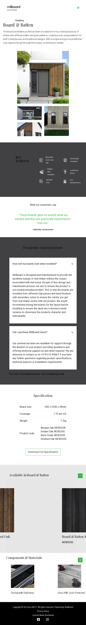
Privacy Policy (43, 611)
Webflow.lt (69, 607)
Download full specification (43, 451)
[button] (78, 7)
